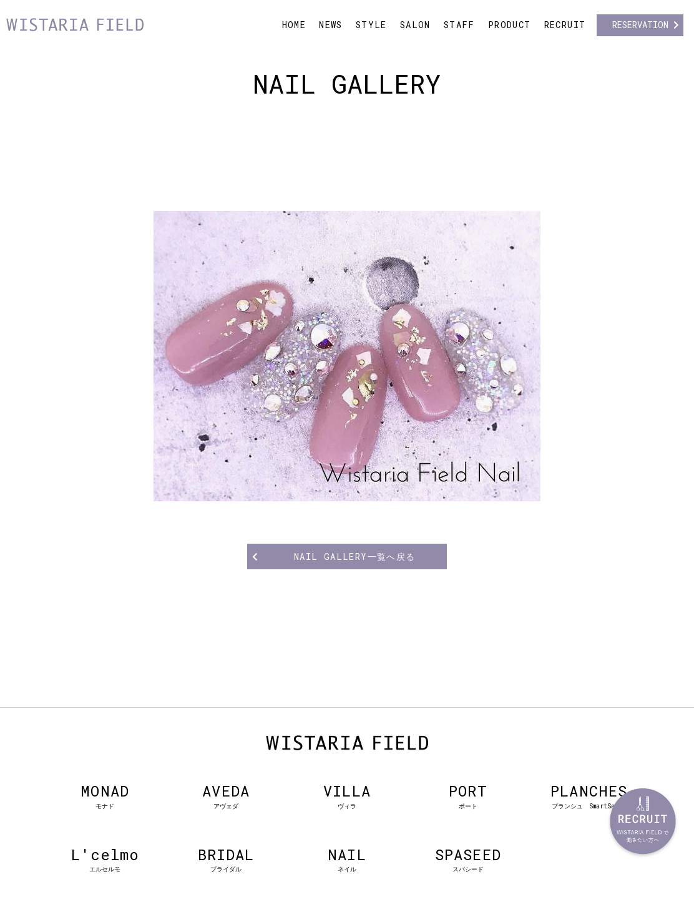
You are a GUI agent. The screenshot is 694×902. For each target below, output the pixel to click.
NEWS (331, 25)
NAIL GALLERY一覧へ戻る (355, 556)
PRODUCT (509, 25)
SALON (415, 25)
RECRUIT (565, 25)
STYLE (371, 25)
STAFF (459, 25)
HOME (294, 25)
